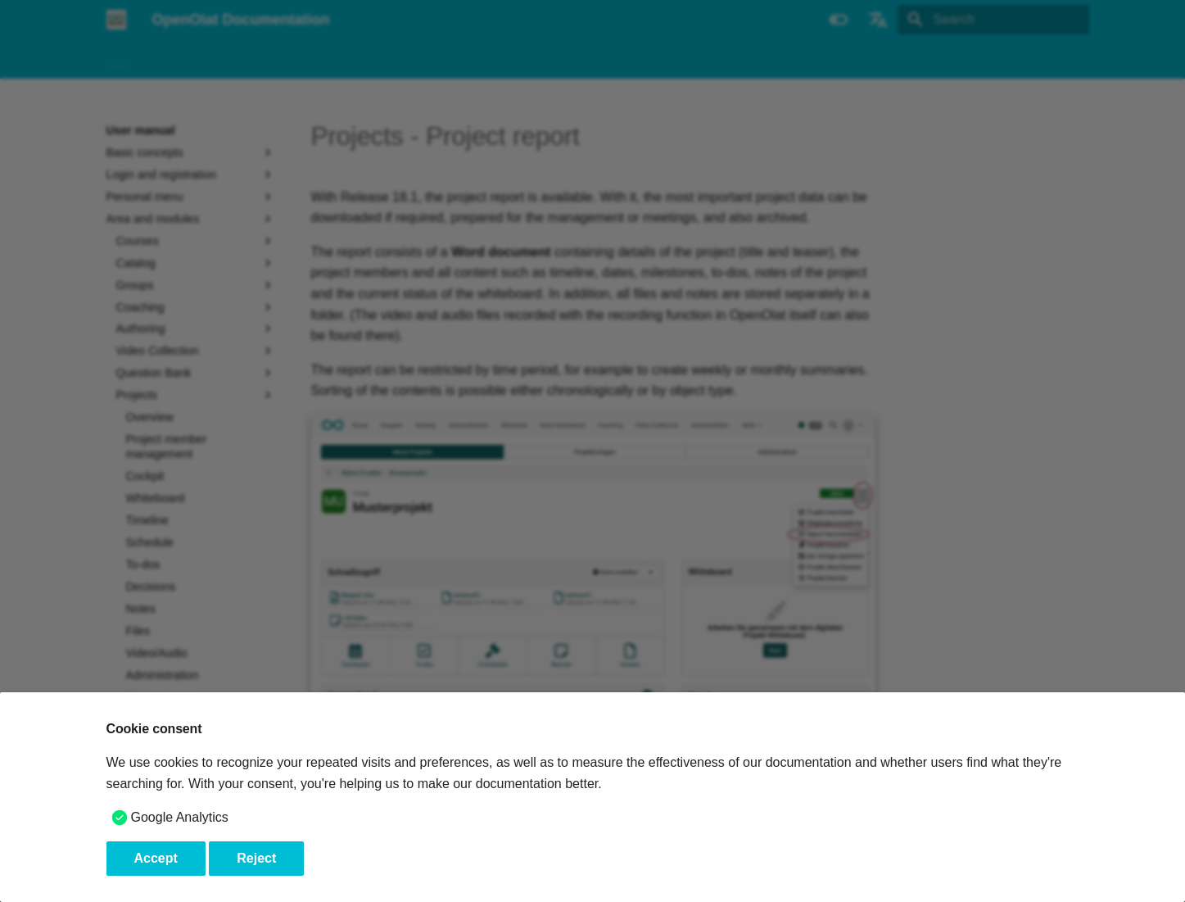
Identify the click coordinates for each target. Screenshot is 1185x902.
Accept (156, 858)
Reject (256, 858)
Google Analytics (179, 817)
